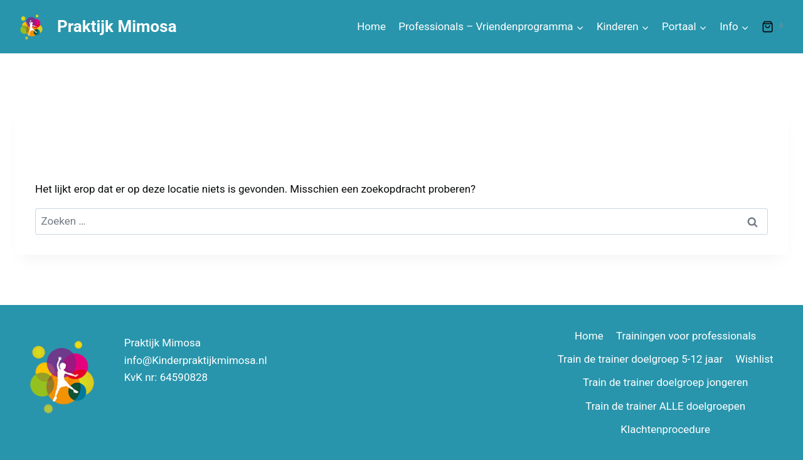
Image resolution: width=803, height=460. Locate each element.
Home (371, 26)
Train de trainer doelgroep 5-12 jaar (640, 359)
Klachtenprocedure (665, 429)
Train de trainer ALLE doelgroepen (665, 406)
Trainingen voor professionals (686, 335)
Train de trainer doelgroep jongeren (665, 382)
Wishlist (755, 359)
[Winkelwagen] (775, 27)
